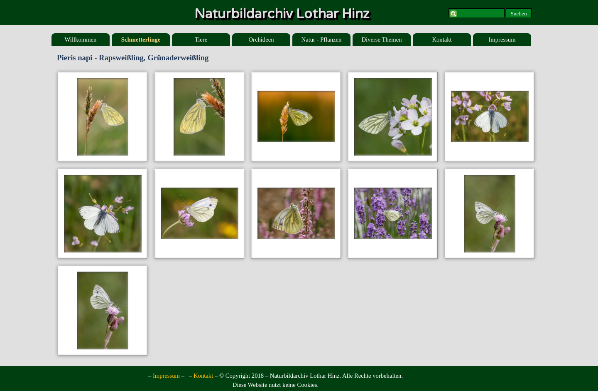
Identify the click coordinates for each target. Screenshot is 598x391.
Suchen (518, 13)
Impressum (501, 39)
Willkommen (81, 39)
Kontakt (441, 39)
